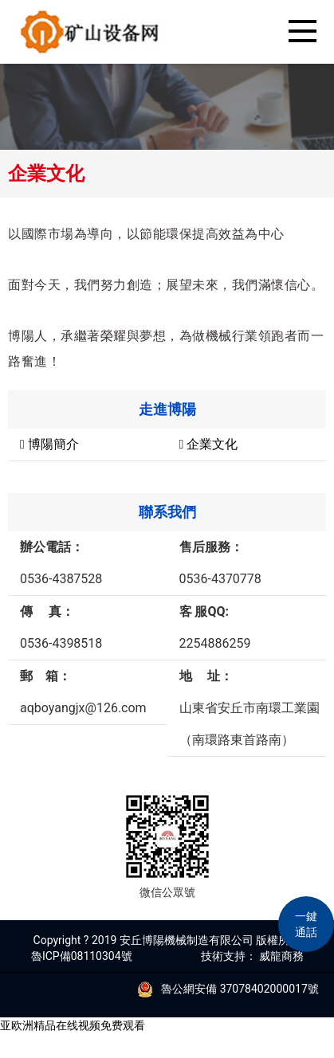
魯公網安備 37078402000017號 (224, 988)
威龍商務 (281, 956)
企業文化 (208, 444)
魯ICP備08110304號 (81, 956)
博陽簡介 (49, 444)
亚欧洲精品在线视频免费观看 (72, 1025)
